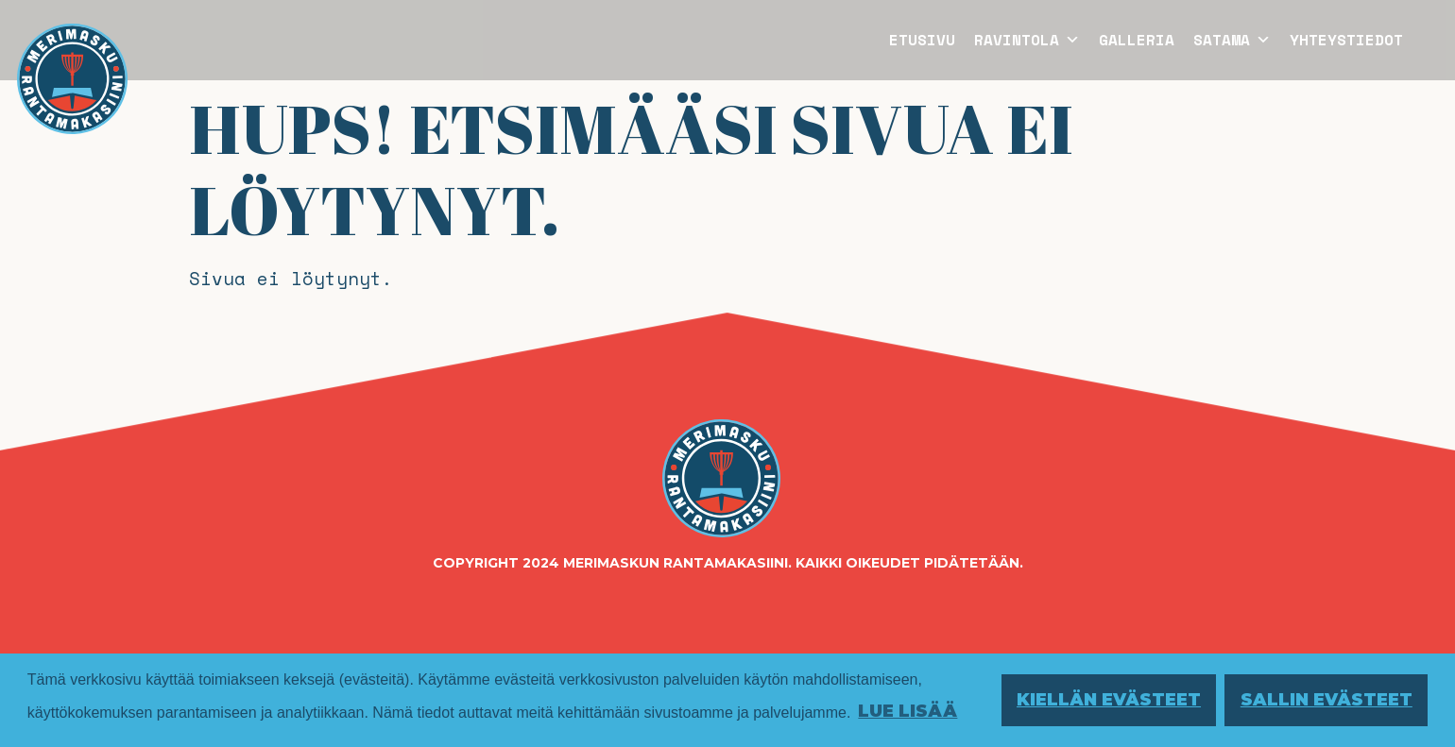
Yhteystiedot (1346, 39)
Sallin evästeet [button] (1326, 699)
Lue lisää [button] (907, 711)
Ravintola (1027, 39)
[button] (1069, 39)
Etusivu (922, 39)
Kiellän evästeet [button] (1109, 699)
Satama (1232, 39)
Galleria (1136, 39)
